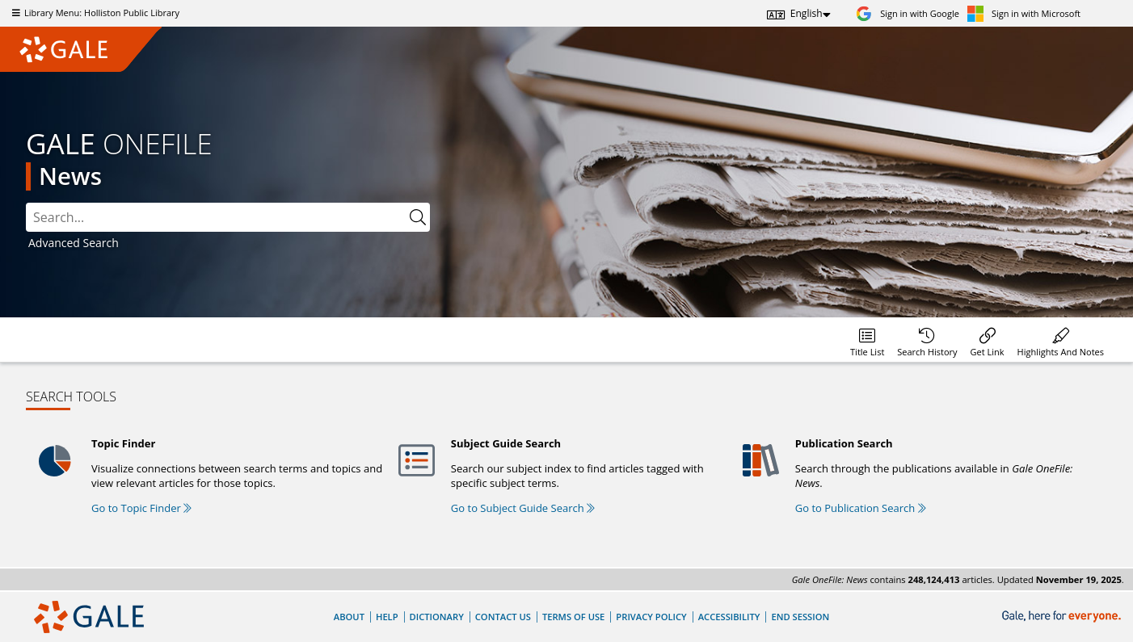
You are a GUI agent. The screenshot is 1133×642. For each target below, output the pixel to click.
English (806, 13)
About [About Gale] (349, 617)
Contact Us (503, 617)
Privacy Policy (651, 617)
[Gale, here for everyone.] (1063, 616)
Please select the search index (26, 203)
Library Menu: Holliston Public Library (93, 12)
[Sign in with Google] (907, 13)
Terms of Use (573, 617)
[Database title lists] (867, 339)
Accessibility (729, 617)
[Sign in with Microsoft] (1023, 13)
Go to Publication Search (860, 508)
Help (387, 617)
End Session (800, 617)
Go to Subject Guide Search (523, 508)
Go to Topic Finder (141, 508)
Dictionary (437, 617)
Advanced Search (73, 242)
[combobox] (216, 217)
